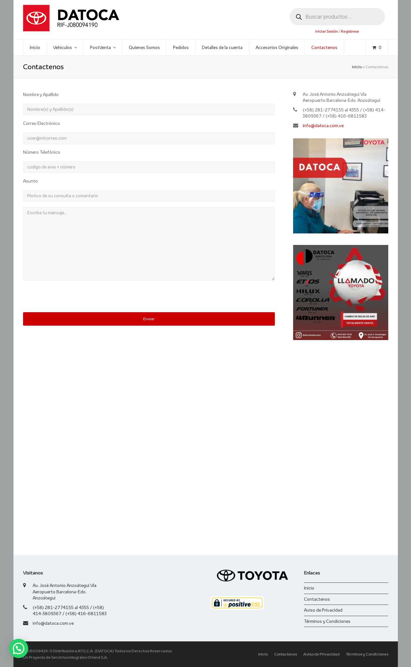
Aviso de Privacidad (323, 610)
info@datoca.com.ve (323, 125)
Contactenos (317, 599)
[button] (18, 648)
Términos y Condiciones (327, 621)
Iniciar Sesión (326, 31)
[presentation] (71, 299)
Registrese (350, 31)
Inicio (357, 66)
